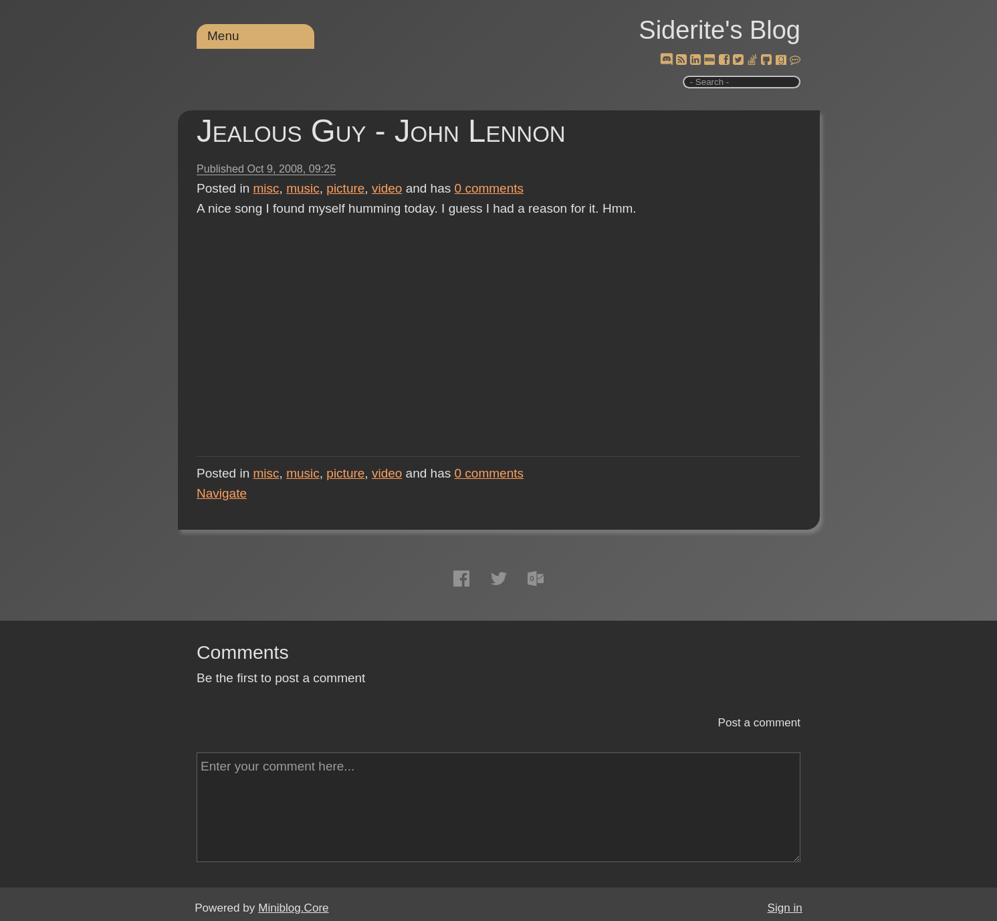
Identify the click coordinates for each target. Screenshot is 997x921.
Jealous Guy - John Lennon (381, 130)
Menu (223, 36)
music (303, 188)
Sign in (785, 908)
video (387, 188)
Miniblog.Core (293, 908)
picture (345, 188)
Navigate (222, 493)
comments (489, 188)
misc (266, 188)
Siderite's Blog (719, 30)
